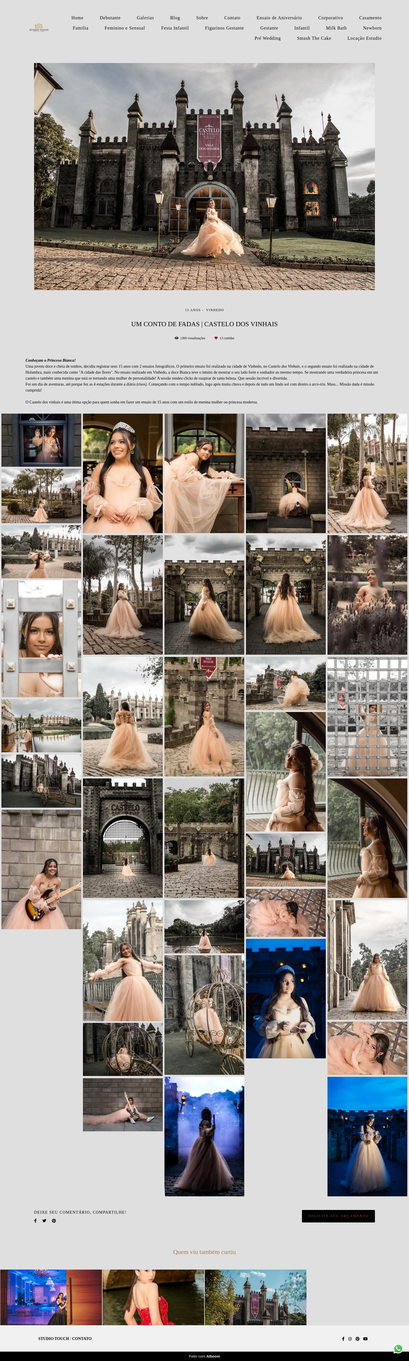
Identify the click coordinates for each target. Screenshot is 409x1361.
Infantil (302, 28)
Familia (80, 28)
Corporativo (330, 17)
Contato (232, 17)
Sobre (202, 17)
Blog (175, 17)
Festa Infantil (175, 28)
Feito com (204, 1356)
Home (78, 17)
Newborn (372, 28)
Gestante (269, 28)
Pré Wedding (268, 38)
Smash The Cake (314, 38)
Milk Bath (336, 28)
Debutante (110, 17)
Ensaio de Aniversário (279, 17)
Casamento (370, 17)
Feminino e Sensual (125, 28)
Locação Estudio (364, 38)
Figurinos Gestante (224, 28)
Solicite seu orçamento (338, 1216)
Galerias (145, 17)
